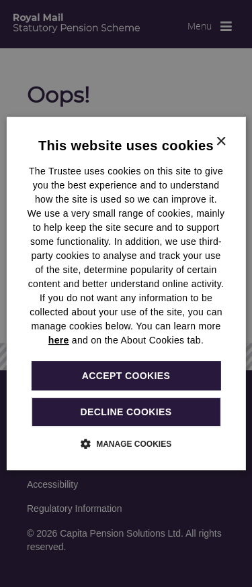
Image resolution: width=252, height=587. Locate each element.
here (58, 340)
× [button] (221, 142)
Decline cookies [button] (126, 412)
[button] (126, 443)
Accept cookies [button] (126, 375)
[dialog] (125, 294)
